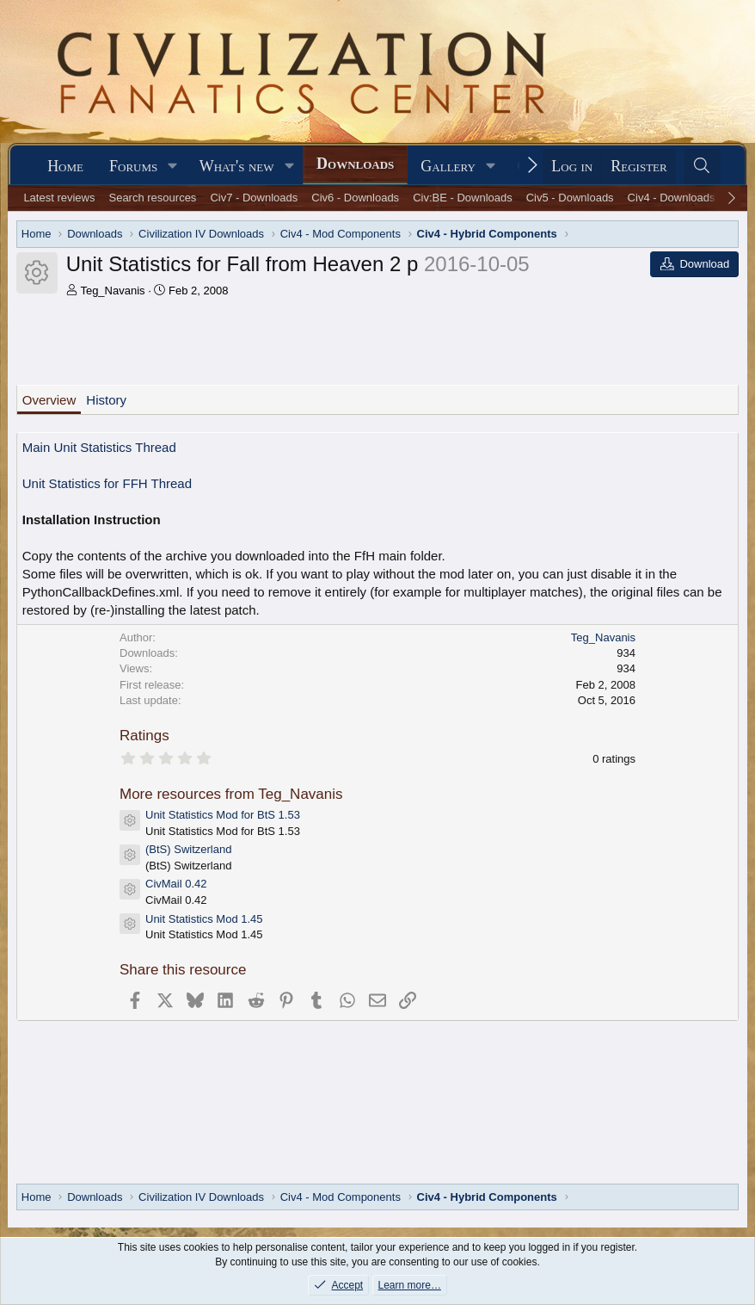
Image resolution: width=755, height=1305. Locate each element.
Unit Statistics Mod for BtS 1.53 (222, 814)
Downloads (355, 163)
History (106, 400)
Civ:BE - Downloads (463, 197)
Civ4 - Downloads (671, 197)
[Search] (702, 166)
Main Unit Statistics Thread (99, 447)
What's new (236, 166)
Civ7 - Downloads (254, 197)
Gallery (448, 166)
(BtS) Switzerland (188, 849)
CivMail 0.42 (176, 883)
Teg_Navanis (112, 290)
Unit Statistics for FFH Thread (107, 483)
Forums (133, 166)
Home (65, 166)
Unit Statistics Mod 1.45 (204, 918)
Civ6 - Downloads (355, 197)
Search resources (152, 197)
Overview (49, 400)
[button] (173, 166)
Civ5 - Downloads (570, 197)
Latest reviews (59, 197)
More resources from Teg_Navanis (231, 794)
